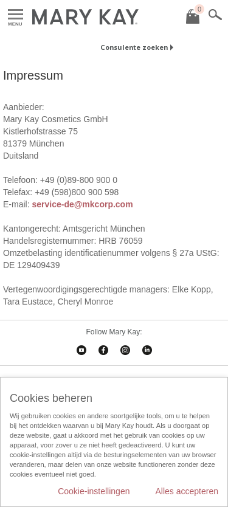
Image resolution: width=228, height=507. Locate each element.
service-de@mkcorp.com (82, 204)
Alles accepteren (186, 491)
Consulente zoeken (134, 47)
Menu (15, 15)
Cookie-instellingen (94, 491)
